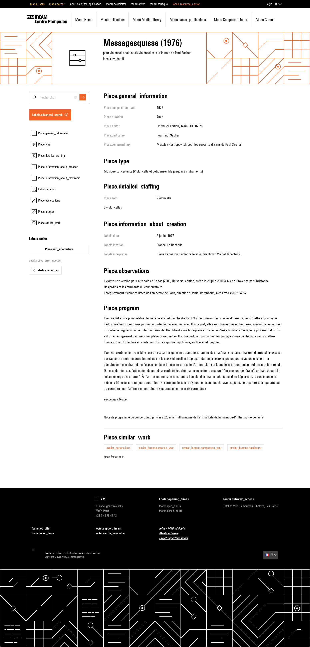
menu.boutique (159, 4)
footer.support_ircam (110, 529)
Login (269, 4)
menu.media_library (147, 19)
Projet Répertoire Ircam (176, 538)
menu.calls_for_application (85, 4)
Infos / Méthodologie (174, 529)
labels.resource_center (186, 4)
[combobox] (59, 97)
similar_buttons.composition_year (202, 448)
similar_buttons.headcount (245, 448)
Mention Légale (171, 533)
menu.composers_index (231, 19)
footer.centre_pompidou (112, 533)
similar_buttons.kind (118, 448)
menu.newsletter (116, 4)
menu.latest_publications (188, 19)
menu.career (56, 4)
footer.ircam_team (45, 533)
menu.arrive (138, 4)
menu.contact (265, 19)
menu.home (83, 19)
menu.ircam (37, 4)
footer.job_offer (43, 529)
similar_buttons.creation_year (156, 448)
